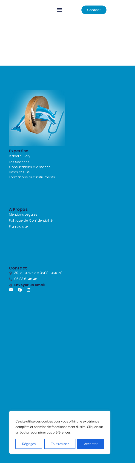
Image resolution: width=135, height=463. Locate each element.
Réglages (29, 444)
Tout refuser (60, 444)
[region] (59, 432)
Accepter (91, 444)
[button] (59, 10)
